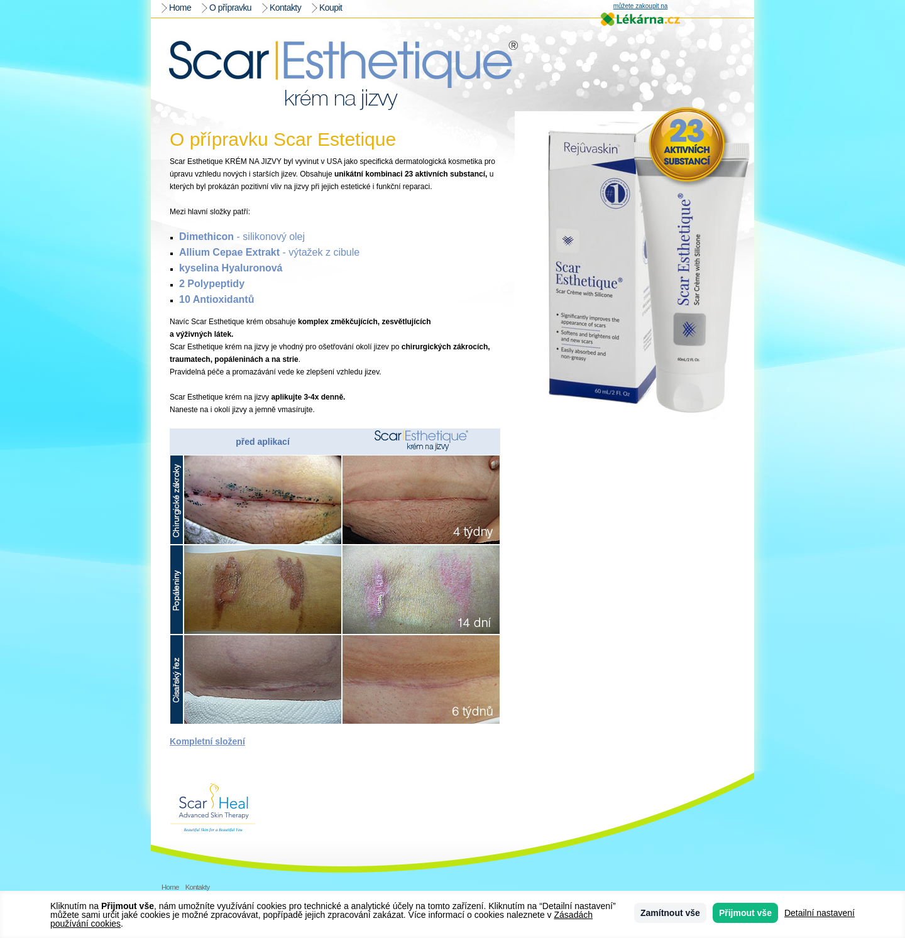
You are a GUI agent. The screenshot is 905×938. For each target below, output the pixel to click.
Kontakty (285, 8)
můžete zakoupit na (640, 6)
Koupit (330, 8)
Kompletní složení (207, 741)
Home (180, 8)
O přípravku (230, 8)
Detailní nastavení (819, 912)
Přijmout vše (745, 913)
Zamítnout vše (670, 913)
